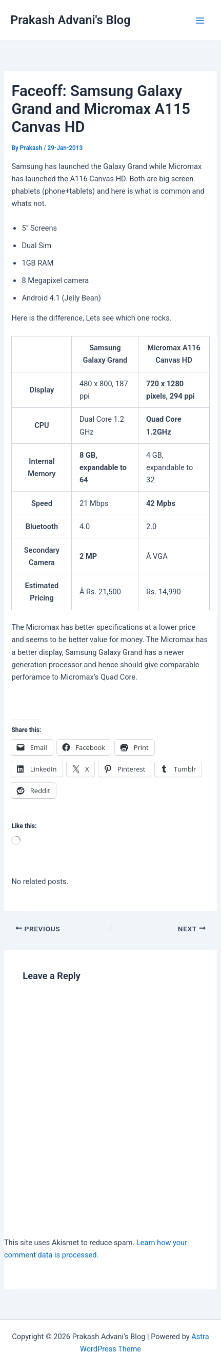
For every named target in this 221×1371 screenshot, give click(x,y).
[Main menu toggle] (200, 20)
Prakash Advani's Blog (70, 20)
